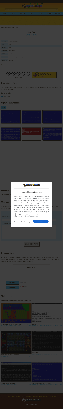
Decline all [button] (22, 221)
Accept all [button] (41, 221)
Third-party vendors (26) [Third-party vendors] (30, 205)
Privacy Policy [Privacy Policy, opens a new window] (35, 216)
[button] (31, 225)
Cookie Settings (26, 216)
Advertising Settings (24, 215)
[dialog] (31, 204)
